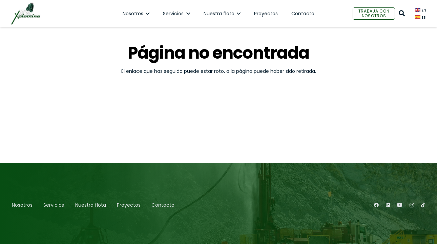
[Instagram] (412, 205)
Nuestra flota (90, 205)
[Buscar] (402, 13)
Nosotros (22, 205)
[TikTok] (423, 205)
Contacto (162, 205)
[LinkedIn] (388, 205)
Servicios (53, 205)
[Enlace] (25, 13)
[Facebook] (376, 205)
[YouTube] (399, 205)
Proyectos (129, 205)
